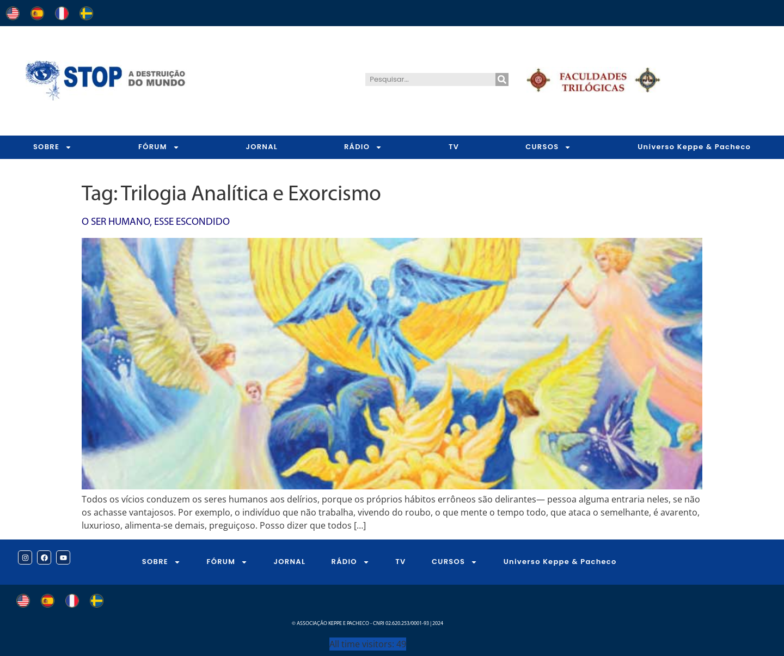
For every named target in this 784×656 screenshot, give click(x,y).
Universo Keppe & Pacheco (560, 561)
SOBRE (52, 147)
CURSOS (548, 147)
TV (454, 147)
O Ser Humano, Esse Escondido (156, 222)
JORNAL (262, 147)
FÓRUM (159, 147)
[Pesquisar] (502, 79)
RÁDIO (363, 147)
